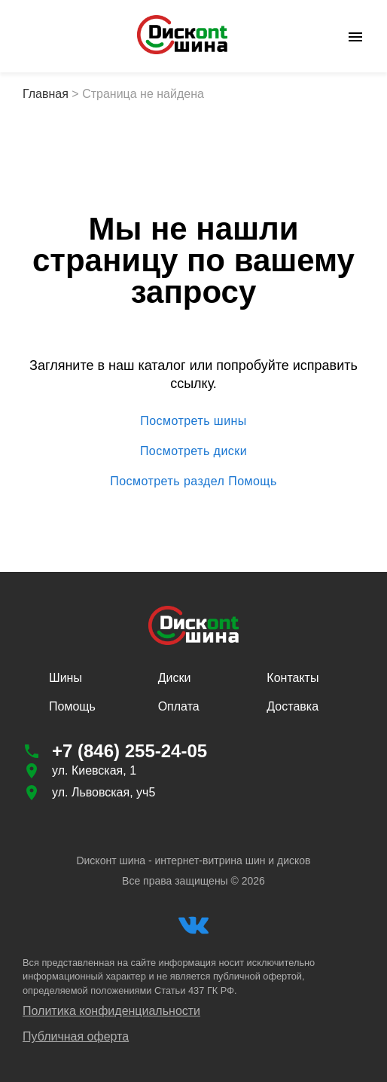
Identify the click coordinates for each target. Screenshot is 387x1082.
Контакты (292, 677)
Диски (174, 677)
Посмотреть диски (193, 451)
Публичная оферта (76, 1036)
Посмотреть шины (193, 421)
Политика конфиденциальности (111, 1010)
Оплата (179, 706)
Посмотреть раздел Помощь (193, 481)
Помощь (72, 706)
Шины (65, 677)
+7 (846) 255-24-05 (129, 751)
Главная (46, 93)
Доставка (292, 706)
